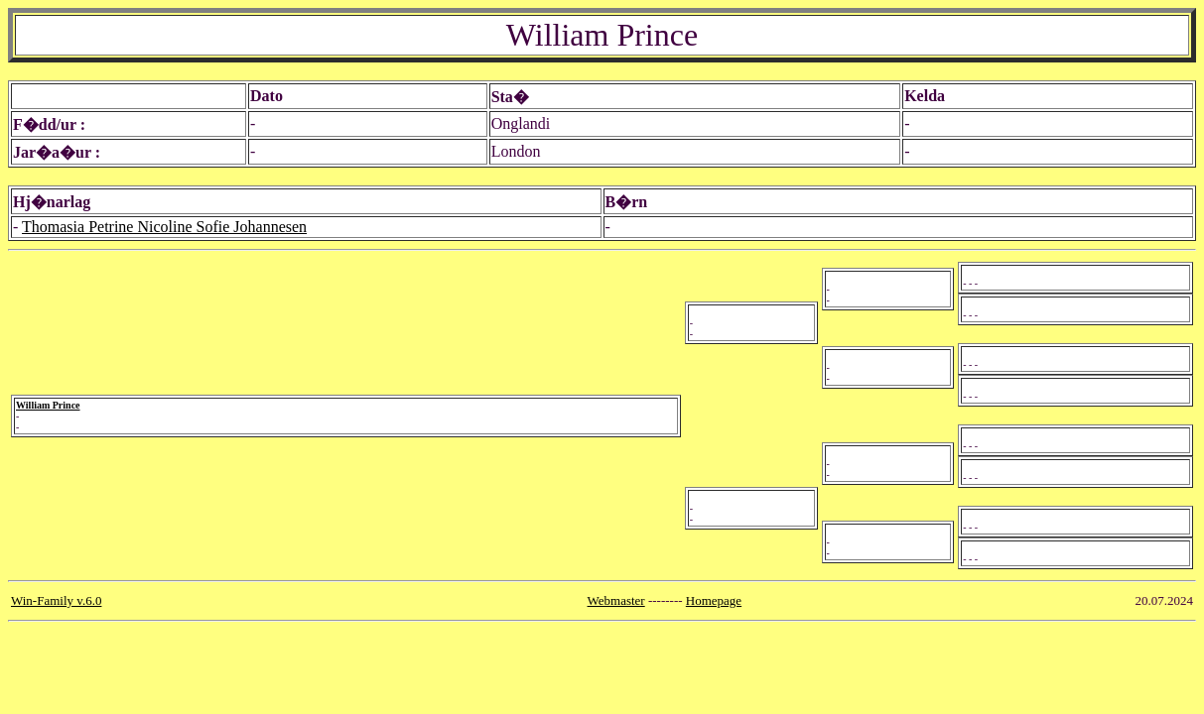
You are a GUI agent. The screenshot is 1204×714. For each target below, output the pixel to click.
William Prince (48, 405)
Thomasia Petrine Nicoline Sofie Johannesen (164, 226)
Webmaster (616, 600)
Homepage (713, 600)
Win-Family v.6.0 (56, 600)
